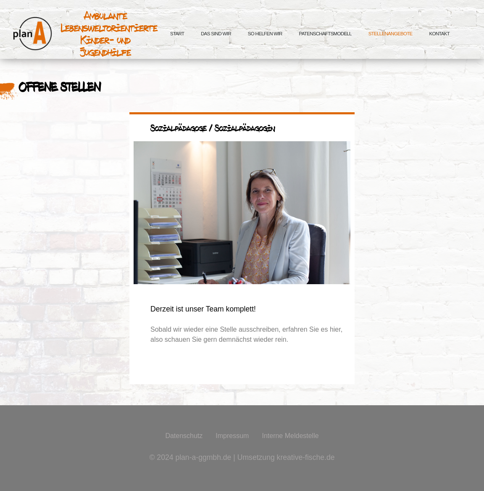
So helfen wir (265, 33)
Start (177, 33)
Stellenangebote (390, 33)
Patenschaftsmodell (325, 33)
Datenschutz (184, 435)
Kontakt (439, 33)
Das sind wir (216, 33)
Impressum (232, 435)
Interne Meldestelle (290, 435)
